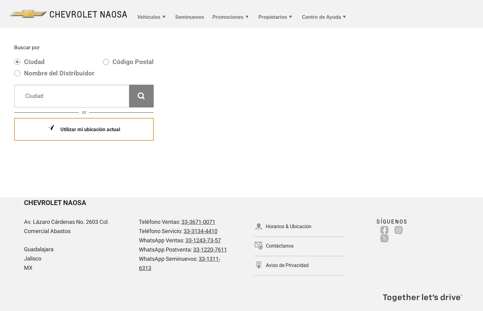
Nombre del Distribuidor (59, 73)
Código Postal (133, 62)
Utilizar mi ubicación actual (89, 129)
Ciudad (34, 62)
